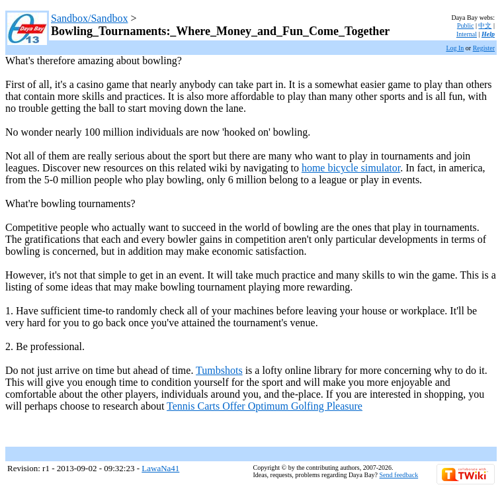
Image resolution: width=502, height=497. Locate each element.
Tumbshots (219, 370)
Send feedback (399, 474)
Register (484, 48)
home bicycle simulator (351, 167)
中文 (484, 25)
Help (488, 34)
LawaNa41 (160, 468)
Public (465, 25)
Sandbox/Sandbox (89, 18)
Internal (466, 34)
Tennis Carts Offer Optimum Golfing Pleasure (264, 406)
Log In (455, 48)
